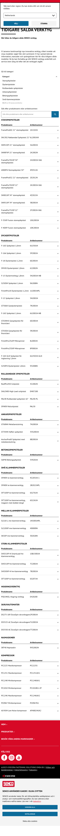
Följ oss (5, 751)
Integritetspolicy (21, 770)
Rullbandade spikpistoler (12, 88)
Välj (16, 23)
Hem (3, 724)
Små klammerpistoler (11, 99)
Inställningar (30, 814)
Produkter (7, 731)
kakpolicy (37, 801)
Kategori (5, 76)
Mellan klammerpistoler (12, 103)
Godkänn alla (30, 807)
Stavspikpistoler (9, 80)
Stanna (44, 23)
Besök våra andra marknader (17, 739)
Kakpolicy (33, 770)
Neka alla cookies (30, 821)
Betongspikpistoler (10, 95)
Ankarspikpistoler (9, 92)
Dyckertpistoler (8, 84)
